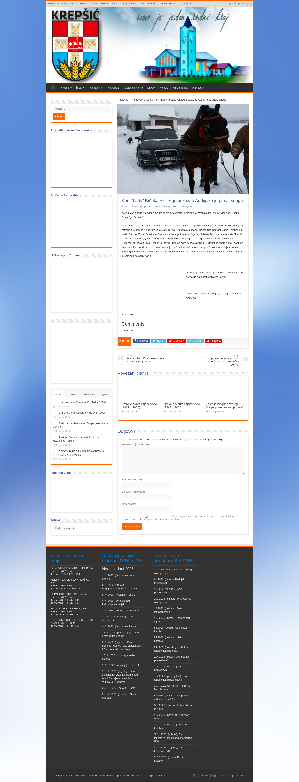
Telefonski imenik (133, 87)
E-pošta (134, 491)
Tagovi (104, 394)
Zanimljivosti (186, 3)
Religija (83, 3)
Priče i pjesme (168, 3)
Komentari (89, 394)
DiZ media (242, 775)
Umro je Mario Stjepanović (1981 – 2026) (139, 405)
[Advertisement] (82, 352)
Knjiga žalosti (129, 3)
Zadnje (58, 394)
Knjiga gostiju (180, 87)
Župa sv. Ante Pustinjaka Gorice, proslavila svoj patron (146, 358)
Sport (115, 3)
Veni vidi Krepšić (53, 87)
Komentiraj (164, 206)
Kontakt (164, 87)
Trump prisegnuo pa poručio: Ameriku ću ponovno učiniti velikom (220, 360)
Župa (79, 87)
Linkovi (151, 87)
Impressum (198, 87)
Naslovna (123, 99)
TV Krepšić (112, 87)
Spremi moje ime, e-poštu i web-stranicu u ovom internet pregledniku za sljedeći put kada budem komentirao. (179, 518)
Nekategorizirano (141, 99)
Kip (126, 206)
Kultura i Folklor (99, 3)
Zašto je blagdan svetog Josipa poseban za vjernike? (225, 405)
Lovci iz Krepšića (148, 3)
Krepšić (65, 87)
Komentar (135, 444)
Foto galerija (95, 87)
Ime (132, 479)
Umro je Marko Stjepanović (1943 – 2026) (182, 405)
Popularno (72, 394)
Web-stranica (129, 503)
